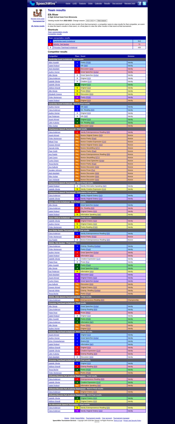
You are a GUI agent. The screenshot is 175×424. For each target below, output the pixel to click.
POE (88, 62)
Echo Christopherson (57, 341)
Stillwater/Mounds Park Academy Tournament (67, 376)
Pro (93, 170)
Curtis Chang (54, 161)
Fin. (77, 100)
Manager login (129, 3)
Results (107, 3)
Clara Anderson (54, 78)
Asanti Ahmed (54, 119)
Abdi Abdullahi (54, 69)
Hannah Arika (54, 148)
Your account (117, 3)
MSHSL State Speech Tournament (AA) (64, 297)
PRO (88, 91)
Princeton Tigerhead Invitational (65, 47)
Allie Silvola (53, 75)
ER (92, 110)
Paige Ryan (53, 262)
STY (97, 148)
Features (82, 3)
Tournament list (38, 21)
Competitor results (55, 34)
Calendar (98, 3)
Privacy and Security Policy (132, 420)
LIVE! (75, 3)
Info (91, 256)
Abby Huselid (54, 62)
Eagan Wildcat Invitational (59, 202)
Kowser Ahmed (54, 145)
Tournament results (93, 418)
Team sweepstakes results (58, 32)
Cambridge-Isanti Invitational (64, 41)
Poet (94, 138)
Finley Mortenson (55, 97)
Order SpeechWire (77, 418)
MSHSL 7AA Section (61, 44)
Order (90, 3)
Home (68, 3)
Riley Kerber (53, 126)
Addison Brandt (54, 88)
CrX (89, 81)
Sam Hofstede (54, 180)
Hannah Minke (54, 290)
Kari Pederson (54, 116)
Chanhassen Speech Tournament (62, 129)
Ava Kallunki (53, 167)
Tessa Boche (53, 164)
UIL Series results (37, 26)
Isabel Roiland (54, 66)
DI (87, 341)
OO (89, 78)
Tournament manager (121, 418)
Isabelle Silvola (54, 81)
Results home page (37, 19)
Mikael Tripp (53, 142)
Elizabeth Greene (55, 94)
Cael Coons (53, 157)
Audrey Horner (54, 72)
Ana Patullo (53, 154)
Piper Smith (53, 151)
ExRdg (97, 246)
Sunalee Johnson (55, 170)
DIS (91, 69)
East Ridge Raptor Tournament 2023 (63, 230)
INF (86, 66)
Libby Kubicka (54, 123)
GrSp (96, 72)
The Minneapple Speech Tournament (63, 404)
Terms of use (118, 420)
